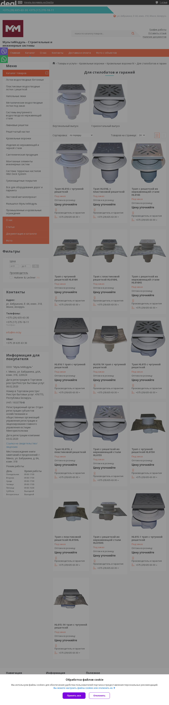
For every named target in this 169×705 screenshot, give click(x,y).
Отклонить (99, 695)
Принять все (74, 695)
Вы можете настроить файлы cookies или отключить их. (83, 688)
